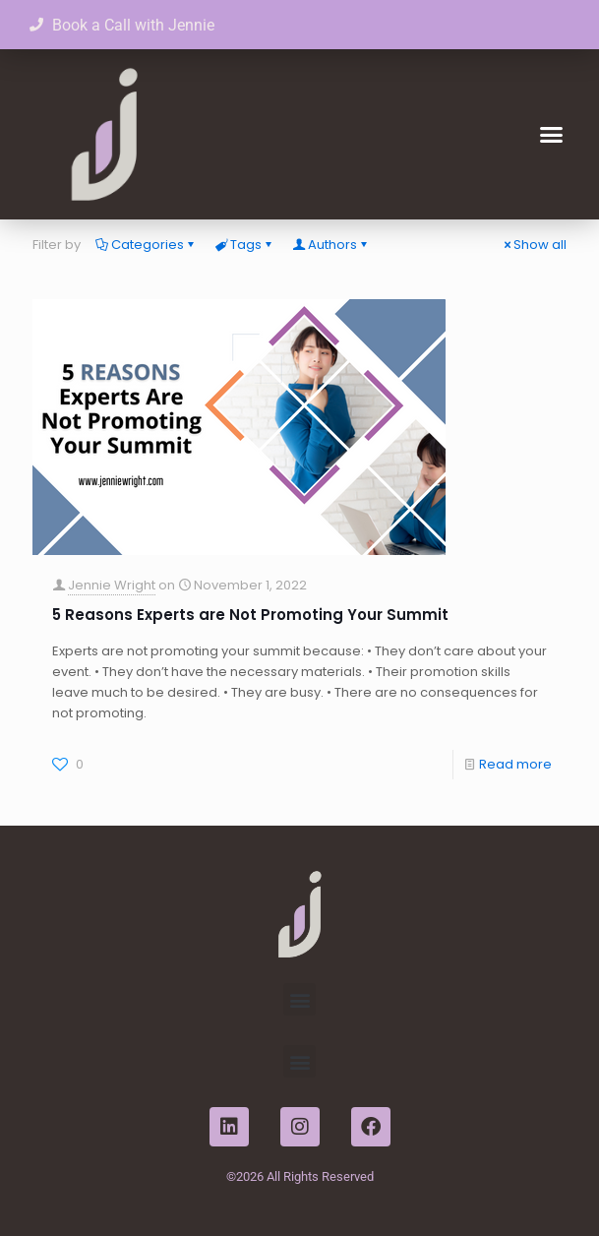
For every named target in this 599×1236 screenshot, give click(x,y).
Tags (244, 244)
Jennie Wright (111, 585)
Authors (331, 244)
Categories (146, 244)
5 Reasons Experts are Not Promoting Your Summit (250, 614)
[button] (551, 135)
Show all (534, 244)
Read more (515, 764)
